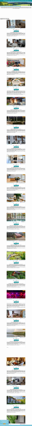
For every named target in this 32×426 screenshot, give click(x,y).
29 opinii (20, 265)
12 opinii (24, 304)
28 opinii (18, 149)
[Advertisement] (16, 13)
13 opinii (19, 33)
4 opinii (20, 342)
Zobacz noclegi (16, 32)
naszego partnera (15, 56)
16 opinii (21, 284)
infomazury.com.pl (30, 0)
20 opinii (19, 323)
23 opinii (20, 390)
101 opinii (19, 207)
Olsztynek (24, 20)
